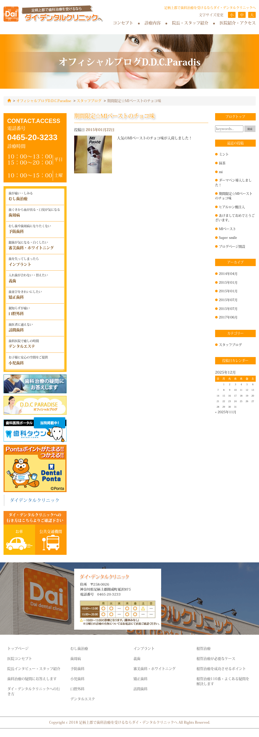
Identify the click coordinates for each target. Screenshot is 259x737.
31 (235, 407)
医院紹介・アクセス (238, 23)
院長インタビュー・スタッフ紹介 (33, 668)
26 (247, 401)
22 (223, 401)
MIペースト (227, 228)
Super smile (228, 237)
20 (252, 396)
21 (218, 401)
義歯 (136, 658)
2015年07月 (228, 299)
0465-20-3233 (32, 137)
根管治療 (203, 648)
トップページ (17, 648)
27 (252, 401)
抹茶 (222, 163)
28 (218, 407)
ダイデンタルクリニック (35, 500)
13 (252, 390)
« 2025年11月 (225, 411)
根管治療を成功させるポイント (221, 668)
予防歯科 (77, 668)
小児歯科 (77, 678)
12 (247, 390)
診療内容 (153, 23)
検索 (249, 128)
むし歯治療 (79, 648)
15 (223, 396)
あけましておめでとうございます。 (235, 217)
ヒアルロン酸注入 (232, 206)
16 (229, 396)
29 (223, 407)
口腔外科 (77, 688)
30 (229, 407)
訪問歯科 (140, 688)
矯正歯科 (140, 678)
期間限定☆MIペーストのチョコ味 (233, 195)
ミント (224, 154)
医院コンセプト (19, 658)
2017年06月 (228, 317)
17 (235, 396)
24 (235, 401)
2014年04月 (228, 273)
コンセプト (123, 23)
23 (229, 401)
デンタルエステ (82, 698)
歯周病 (75, 658)
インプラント (144, 648)
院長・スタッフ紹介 (190, 23)
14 (218, 396)
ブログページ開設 (232, 246)
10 (235, 390)
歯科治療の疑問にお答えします (32, 678)
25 (241, 401)
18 (241, 396)
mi (221, 171)
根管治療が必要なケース (215, 658)
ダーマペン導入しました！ (233, 182)
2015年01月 (228, 282)
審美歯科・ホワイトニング (154, 668)
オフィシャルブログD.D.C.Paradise (43, 101)
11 (241, 390)
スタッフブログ (89, 101)
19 (247, 396)
